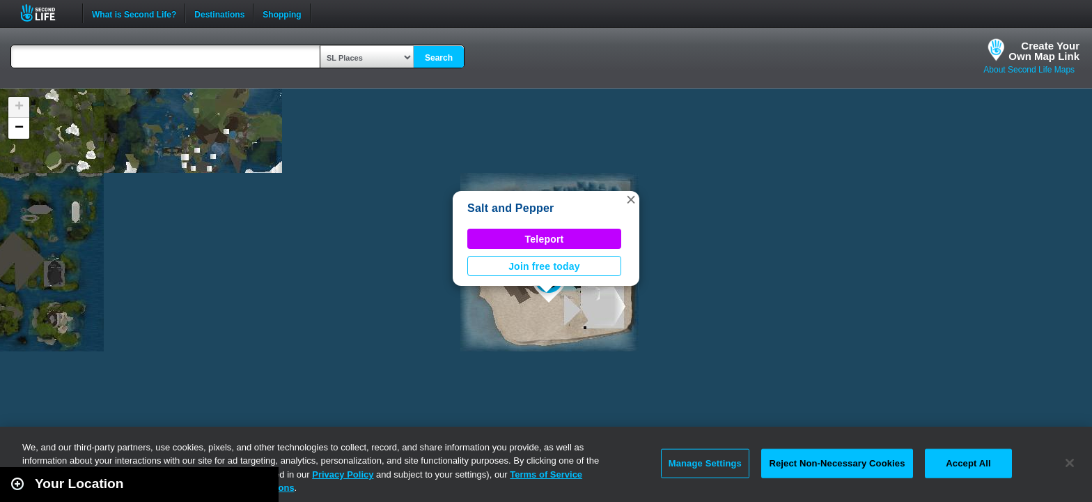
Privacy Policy (342, 474)
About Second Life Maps (1029, 70)
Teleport (544, 239)
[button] (631, 199)
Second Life (46, 12)
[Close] (1069, 463)
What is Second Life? (134, 13)
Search (439, 58)
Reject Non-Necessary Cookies (837, 463)
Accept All (968, 463)
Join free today (544, 266)
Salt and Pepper (510, 208)
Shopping (282, 13)
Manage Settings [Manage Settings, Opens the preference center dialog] (705, 463)
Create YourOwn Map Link (1043, 51)
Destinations (219, 13)
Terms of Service (546, 474)
